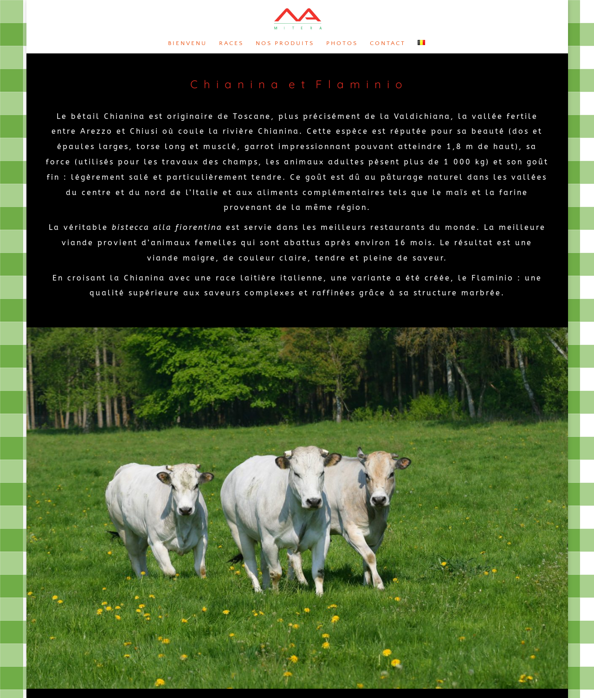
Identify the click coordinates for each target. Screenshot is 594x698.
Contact (388, 43)
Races (231, 43)
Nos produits (285, 43)
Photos (342, 43)
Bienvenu (187, 43)
